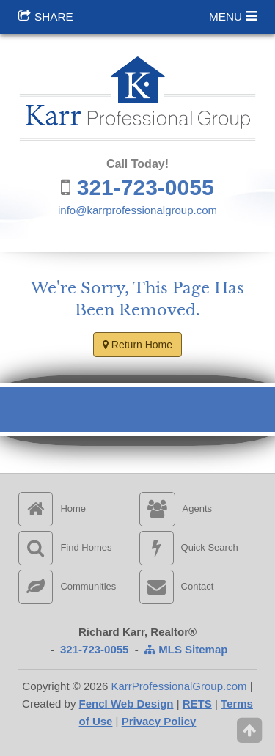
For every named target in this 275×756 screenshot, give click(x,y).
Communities (67, 586)
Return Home (137, 345)
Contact (176, 586)
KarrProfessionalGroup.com (178, 686)
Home (52, 508)
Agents (175, 508)
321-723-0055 (145, 187)
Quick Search (188, 547)
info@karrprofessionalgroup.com (137, 210)
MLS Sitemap (185, 649)
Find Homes (64, 547)
